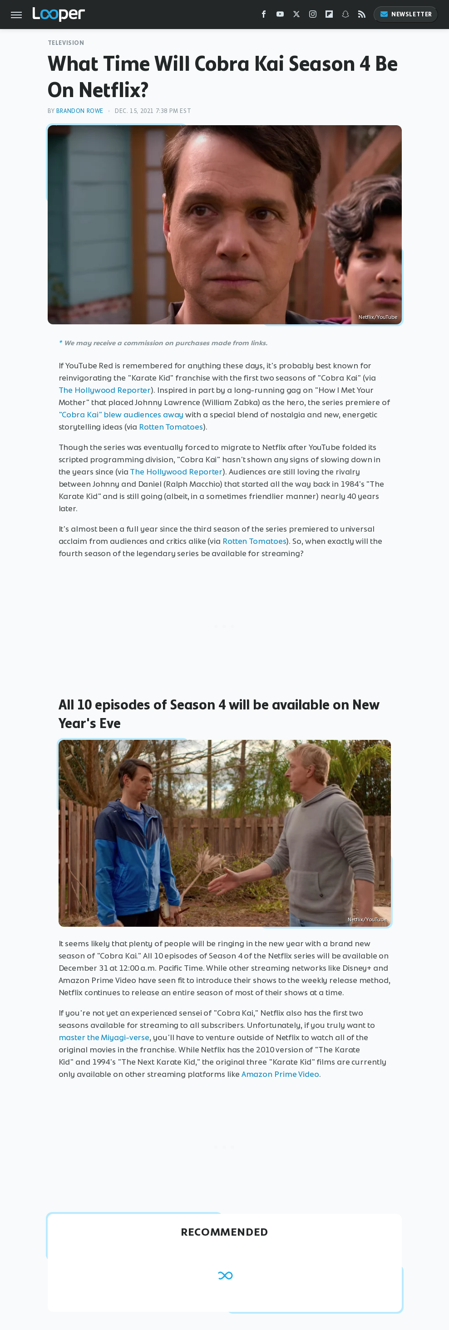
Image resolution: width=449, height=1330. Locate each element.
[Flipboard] (329, 16)
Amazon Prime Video (280, 1074)
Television (66, 43)
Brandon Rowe (80, 111)
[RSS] (361, 16)
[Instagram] (312, 16)
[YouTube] (280, 16)
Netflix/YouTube (378, 317)
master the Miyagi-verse (104, 1037)
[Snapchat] (345, 16)
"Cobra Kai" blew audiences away (121, 414)
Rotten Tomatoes (171, 426)
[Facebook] (263, 16)
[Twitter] (296, 16)
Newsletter (406, 14)
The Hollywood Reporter (105, 390)
